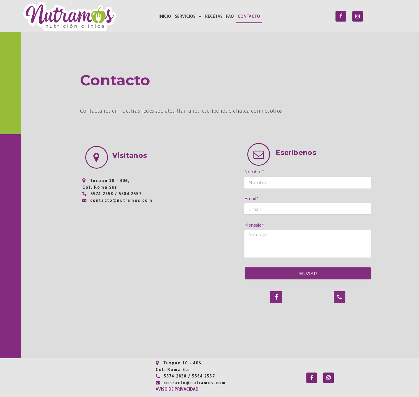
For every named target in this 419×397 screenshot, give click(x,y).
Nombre (253, 171)
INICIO (165, 16)
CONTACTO (249, 16)
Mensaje (253, 225)
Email (250, 198)
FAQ (230, 16)
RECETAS (214, 16)
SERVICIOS (188, 16)
